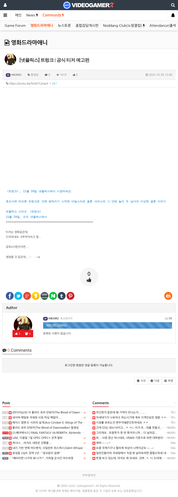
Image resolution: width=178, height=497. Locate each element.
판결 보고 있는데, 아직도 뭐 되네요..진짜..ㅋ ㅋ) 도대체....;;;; (130, 458)
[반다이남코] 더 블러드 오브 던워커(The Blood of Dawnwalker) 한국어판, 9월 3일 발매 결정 (66, 412)
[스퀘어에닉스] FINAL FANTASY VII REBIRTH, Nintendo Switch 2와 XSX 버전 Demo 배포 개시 (68, 432)
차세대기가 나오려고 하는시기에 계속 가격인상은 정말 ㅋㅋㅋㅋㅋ (133, 417)
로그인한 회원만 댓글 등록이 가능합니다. (89, 365)
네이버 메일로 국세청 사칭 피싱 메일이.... (35, 417)
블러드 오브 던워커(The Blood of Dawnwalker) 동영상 (44, 427)
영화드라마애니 (41, 25)
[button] (141, 380)
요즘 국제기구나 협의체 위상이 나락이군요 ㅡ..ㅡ (123, 448)
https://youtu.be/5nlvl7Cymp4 (31, 83)
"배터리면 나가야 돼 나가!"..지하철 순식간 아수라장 (41, 458)
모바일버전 (89, 475)
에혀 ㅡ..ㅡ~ (101, 443)
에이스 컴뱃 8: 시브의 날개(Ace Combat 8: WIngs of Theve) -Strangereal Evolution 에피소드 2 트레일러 (74, 422)
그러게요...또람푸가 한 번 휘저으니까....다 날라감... (124, 432)
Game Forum (15, 25)
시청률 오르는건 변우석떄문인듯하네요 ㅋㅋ (120, 422)
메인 (18, 15)
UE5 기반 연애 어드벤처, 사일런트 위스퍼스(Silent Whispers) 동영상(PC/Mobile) (59, 448)
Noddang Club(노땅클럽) (124, 25)
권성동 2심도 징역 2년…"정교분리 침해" (34, 453)
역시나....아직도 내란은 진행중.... (30, 443)
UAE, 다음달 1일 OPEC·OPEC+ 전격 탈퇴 (36, 437)
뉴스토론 (64, 25)
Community (53, 15)
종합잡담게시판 (87, 25)
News (32, 15)
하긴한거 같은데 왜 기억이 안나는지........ (118, 412)
